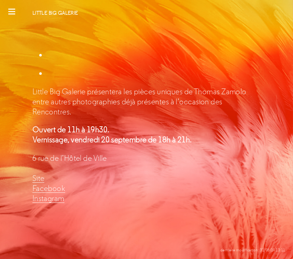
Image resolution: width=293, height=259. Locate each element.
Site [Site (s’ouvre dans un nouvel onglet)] (38, 178)
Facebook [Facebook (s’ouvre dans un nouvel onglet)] (49, 188)
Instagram (48, 199)
